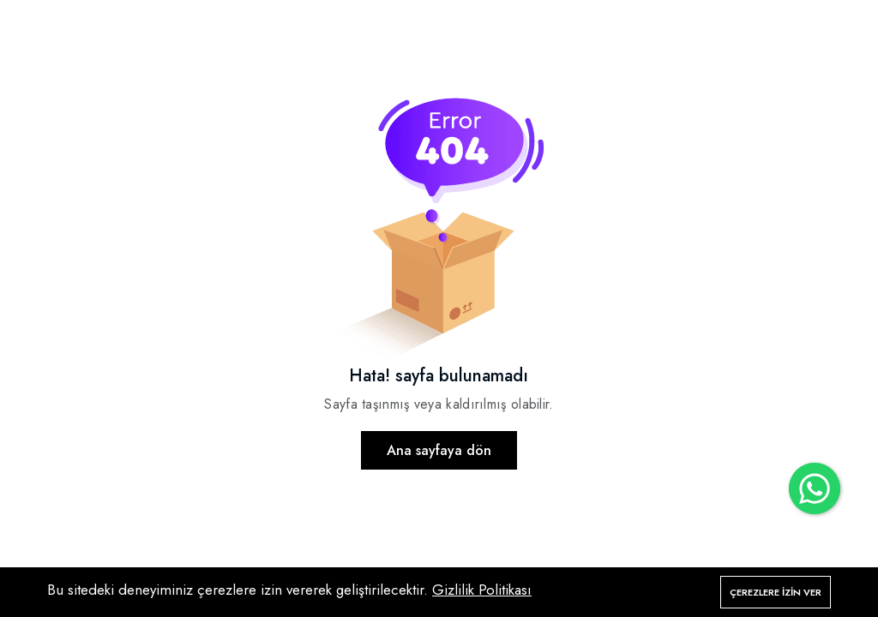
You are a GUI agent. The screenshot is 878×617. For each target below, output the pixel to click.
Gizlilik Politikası (482, 589)
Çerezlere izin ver (775, 592)
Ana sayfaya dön (439, 450)
